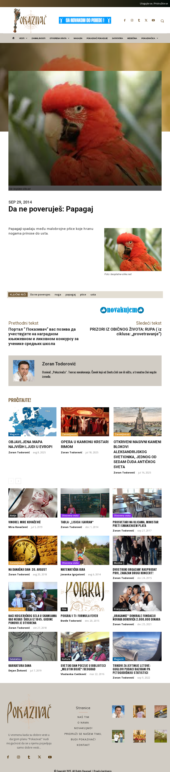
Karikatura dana (19, 665)
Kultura (66, 658)
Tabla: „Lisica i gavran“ (77, 521)
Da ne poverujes (40, 294)
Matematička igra (73, 569)
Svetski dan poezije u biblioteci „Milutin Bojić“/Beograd (83, 667)
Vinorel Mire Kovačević (24, 521)
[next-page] (18, 480)
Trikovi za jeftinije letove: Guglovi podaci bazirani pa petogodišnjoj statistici (137, 668)
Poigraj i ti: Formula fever (79, 615)
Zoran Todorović (59, 364)
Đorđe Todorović (71, 620)
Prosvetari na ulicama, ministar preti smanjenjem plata (135, 523)
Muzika (118, 562)
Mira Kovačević (18, 526)
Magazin (14, 434)
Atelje (13, 515)
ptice (83, 294)
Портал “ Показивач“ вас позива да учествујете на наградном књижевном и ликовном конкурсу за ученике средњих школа (43, 336)
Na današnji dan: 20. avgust (27, 569)
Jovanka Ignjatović (73, 573)
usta (93, 294)
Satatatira (15, 658)
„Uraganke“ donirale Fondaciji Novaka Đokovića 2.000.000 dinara (136, 617)
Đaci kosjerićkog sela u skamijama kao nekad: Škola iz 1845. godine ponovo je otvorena (32, 618)
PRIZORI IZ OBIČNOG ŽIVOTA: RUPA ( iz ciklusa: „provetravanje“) (126, 331)
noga (58, 294)
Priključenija (121, 608)
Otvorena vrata (70, 515)
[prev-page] (11, 480)
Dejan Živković (17, 669)
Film (64, 608)
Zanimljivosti (69, 434)
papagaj (71, 294)
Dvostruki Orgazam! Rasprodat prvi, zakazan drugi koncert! (135, 571)
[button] (162, 20)
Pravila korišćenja (102, 770)
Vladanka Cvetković (73, 673)
